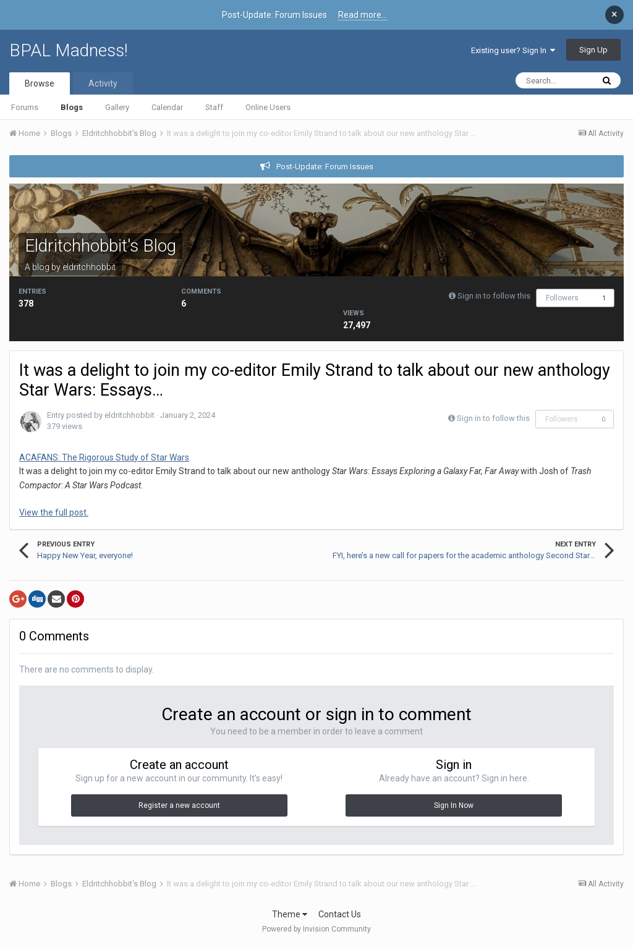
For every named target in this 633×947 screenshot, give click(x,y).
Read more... (362, 15)
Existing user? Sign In (513, 50)
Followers (562, 298)
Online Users (268, 107)
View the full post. (53, 512)
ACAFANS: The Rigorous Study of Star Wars (104, 457)
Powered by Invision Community (316, 929)
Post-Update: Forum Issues (324, 166)
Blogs (72, 107)
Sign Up (593, 49)
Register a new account (179, 805)
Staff (214, 107)
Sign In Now (454, 805)
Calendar (167, 107)
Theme (289, 914)
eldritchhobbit (89, 267)
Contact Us (339, 914)
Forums (24, 107)
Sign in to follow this (493, 295)
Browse (39, 83)
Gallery (117, 107)
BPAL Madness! (68, 50)
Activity (102, 83)
